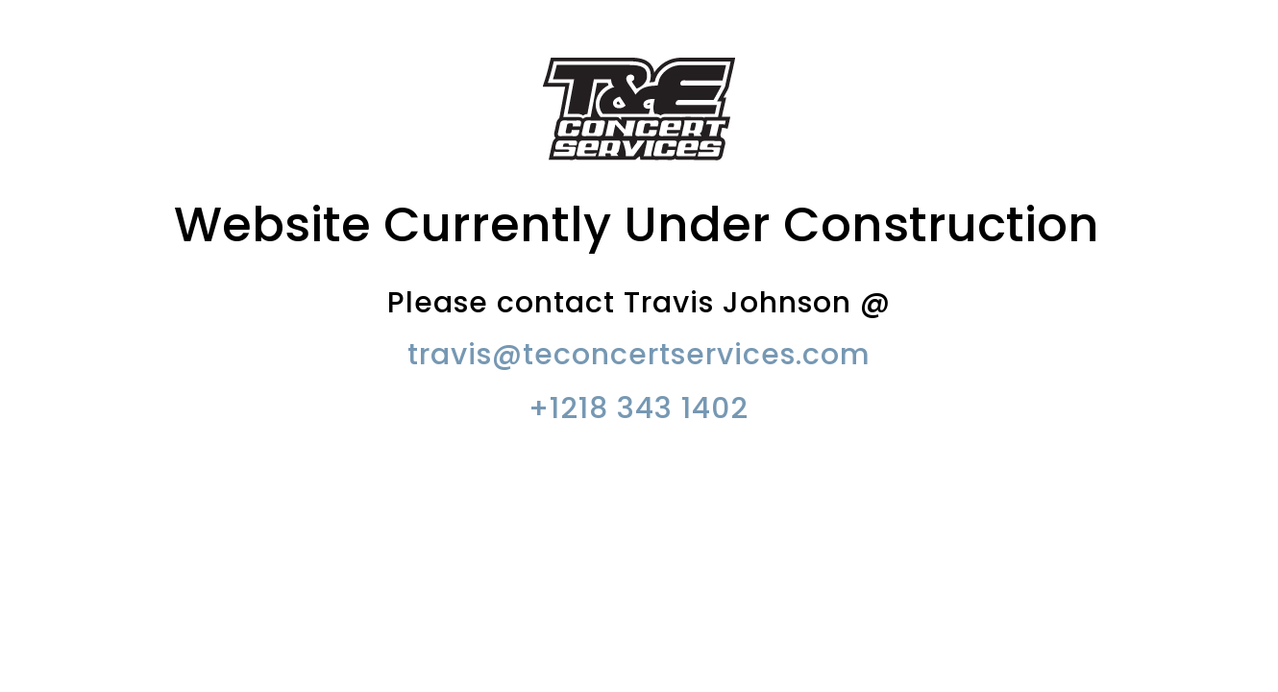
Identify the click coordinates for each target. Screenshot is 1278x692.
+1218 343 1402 (638, 408)
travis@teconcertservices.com (639, 354)
